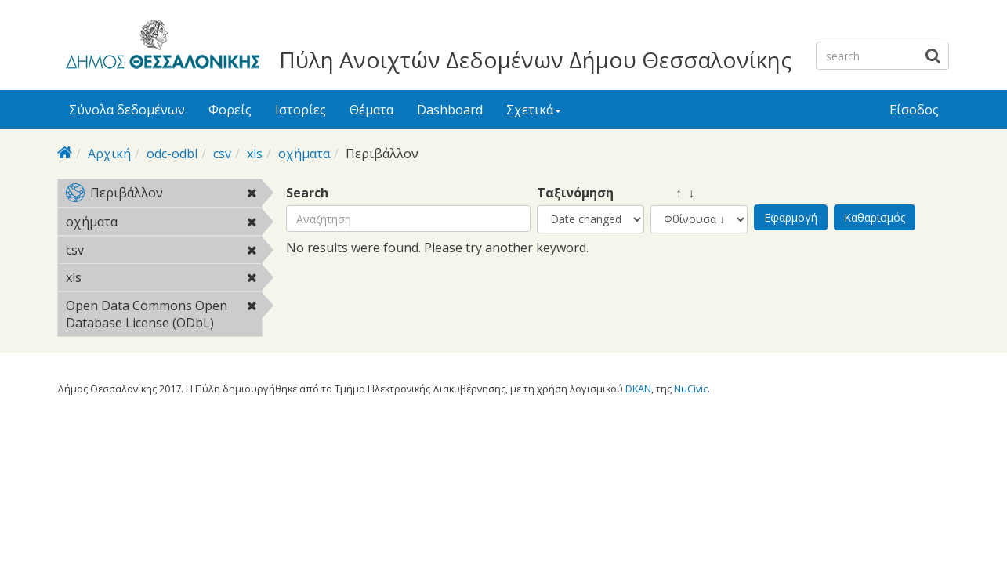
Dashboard (450, 109)
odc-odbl (172, 153)
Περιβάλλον (164, 196)
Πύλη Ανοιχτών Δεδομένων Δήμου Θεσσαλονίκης (535, 59)
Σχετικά (533, 109)
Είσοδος (914, 109)
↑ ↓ (672, 193)
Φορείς (230, 109)
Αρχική (109, 153)
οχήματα (304, 153)
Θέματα (371, 109)
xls (255, 153)
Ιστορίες (300, 109)
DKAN (638, 388)
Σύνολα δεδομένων (127, 109)
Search (307, 193)
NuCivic (691, 388)
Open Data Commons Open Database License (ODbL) (164, 316)
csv (222, 153)
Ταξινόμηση (575, 193)
